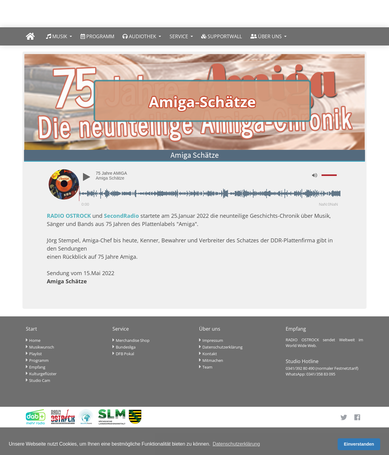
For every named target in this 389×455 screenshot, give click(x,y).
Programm (39, 360)
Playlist (35, 353)
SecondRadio (121, 215)
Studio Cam (39, 380)
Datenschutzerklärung (222, 347)
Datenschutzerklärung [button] (236, 444)
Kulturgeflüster (43, 373)
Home (34, 340)
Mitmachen (212, 360)
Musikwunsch (41, 347)
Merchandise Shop (133, 340)
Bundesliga (126, 347)
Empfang (37, 367)
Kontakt (209, 353)
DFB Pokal (125, 353)
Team (207, 367)
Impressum (212, 340)
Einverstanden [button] (359, 444)
